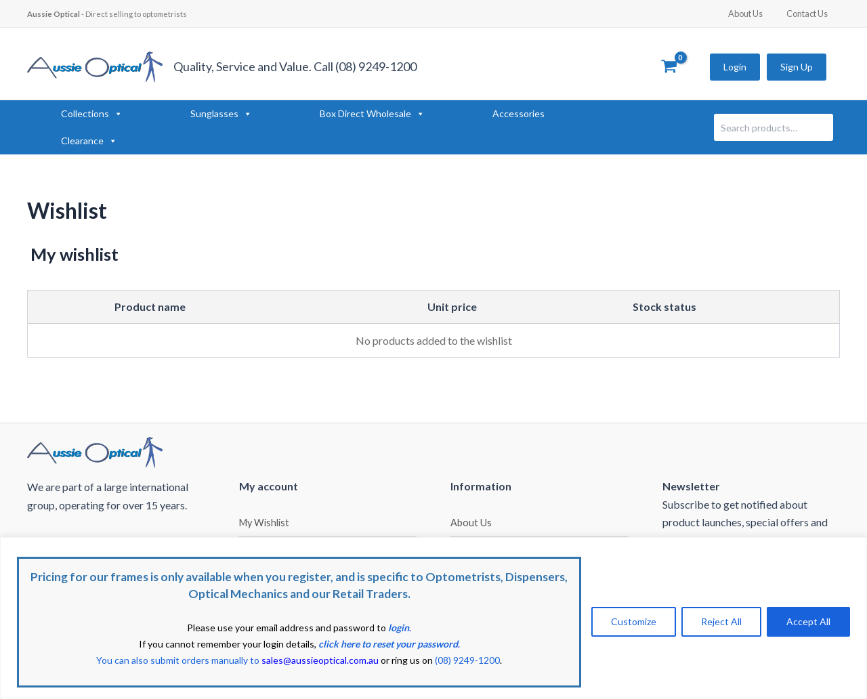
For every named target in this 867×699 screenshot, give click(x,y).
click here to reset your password (388, 644)
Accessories (518, 113)
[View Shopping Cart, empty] (669, 67)
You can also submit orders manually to (237, 660)
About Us (755, 13)
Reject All (721, 621)
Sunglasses (221, 113)
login (398, 627)
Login (734, 66)
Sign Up (796, 66)
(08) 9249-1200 (467, 660)
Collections (92, 113)
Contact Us (810, 13)
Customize (633, 621)
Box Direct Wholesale (372, 113)
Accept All (808, 621)
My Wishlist (264, 522)
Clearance (89, 140)
